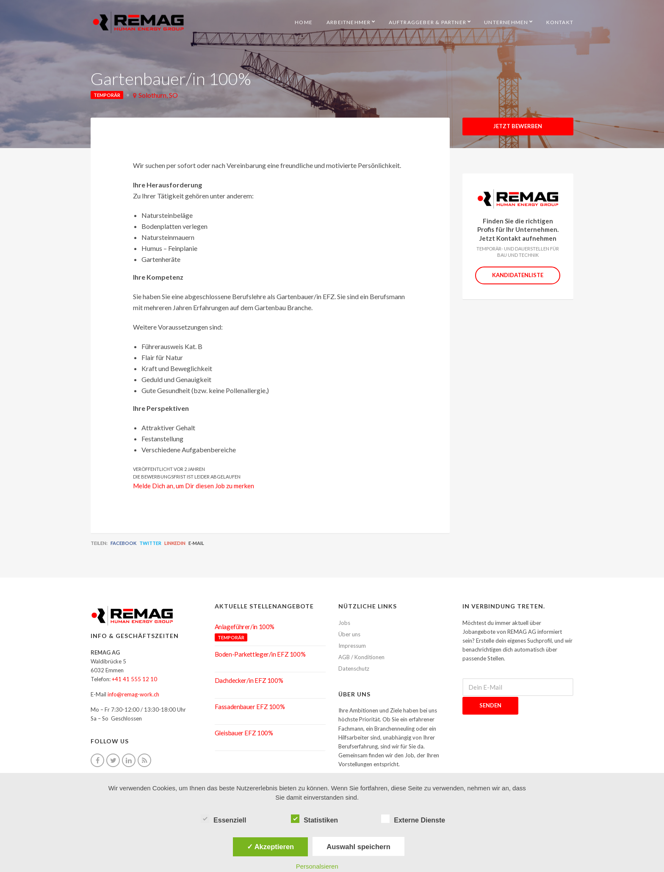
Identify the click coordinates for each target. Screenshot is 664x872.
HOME (304, 22)
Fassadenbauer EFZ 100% (250, 706)
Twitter (150, 543)
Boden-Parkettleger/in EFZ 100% (260, 654)
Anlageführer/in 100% (245, 626)
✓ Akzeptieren (270, 846)
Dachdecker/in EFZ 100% (249, 680)
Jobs (344, 622)
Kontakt (559, 22)
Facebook (123, 543)
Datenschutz (353, 668)
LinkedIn (174, 543)
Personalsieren (317, 866)
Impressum (352, 645)
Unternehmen (506, 22)
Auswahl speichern (358, 846)
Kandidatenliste (517, 275)
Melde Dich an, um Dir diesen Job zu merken (193, 486)
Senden (490, 705)
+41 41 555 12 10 (134, 679)
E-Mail (196, 543)
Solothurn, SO (158, 95)
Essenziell (223, 819)
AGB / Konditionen (361, 657)
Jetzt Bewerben (517, 126)
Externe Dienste (413, 819)
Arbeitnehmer (348, 22)
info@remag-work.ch (133, 694)
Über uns (349, 634)
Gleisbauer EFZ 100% (244, 733)
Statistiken (314, 819)
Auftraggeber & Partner (427, 22)
